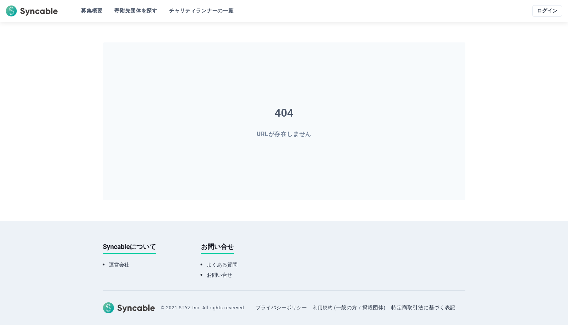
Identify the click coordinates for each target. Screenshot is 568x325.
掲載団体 (373, 308)
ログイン (547, 11)
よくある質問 (222, 265)
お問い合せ (219, 275)
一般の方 (347, 308)
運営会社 (119, 265)
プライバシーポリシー (281, 308)
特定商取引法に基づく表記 (423, 308)
